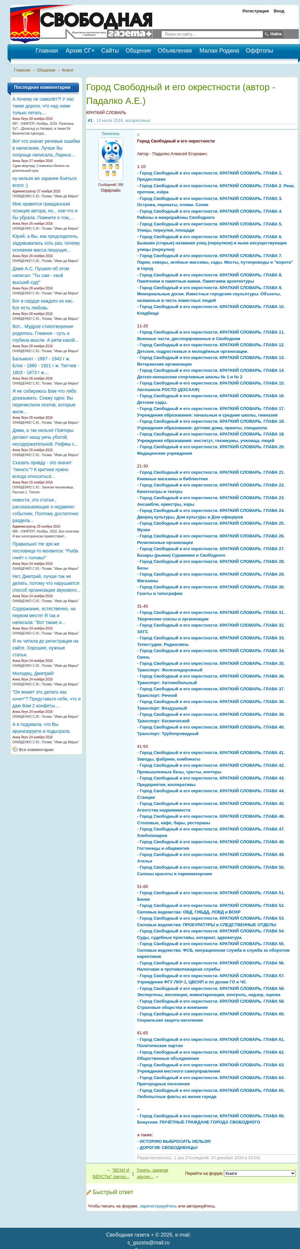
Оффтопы (259, 50)
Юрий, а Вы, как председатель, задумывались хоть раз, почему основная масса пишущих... (46, 243)
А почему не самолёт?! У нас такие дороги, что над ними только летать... (43, 105)
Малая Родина (219, 50)
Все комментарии (36, 749)
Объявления (175, 50)
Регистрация (256, 10)
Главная (22, 70)
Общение (138, 50)
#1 (90, 120)
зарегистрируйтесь (158, 1206)
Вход (279, 10)
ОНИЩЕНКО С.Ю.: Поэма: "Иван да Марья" (45, 196)
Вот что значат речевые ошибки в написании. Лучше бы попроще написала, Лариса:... (46, 148)
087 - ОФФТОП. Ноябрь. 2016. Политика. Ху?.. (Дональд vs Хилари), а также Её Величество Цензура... (43, 128)
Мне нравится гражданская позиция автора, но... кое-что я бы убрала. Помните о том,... (44, 210)
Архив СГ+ (80, 50)
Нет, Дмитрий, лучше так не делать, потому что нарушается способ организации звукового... (46, 583)
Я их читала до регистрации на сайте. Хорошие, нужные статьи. (45, 647)
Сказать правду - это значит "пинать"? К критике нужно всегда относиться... (42, 469)
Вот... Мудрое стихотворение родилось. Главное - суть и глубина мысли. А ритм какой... (45, 333)
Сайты (110, 50)
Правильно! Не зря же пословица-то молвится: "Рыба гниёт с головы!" (45, 550)
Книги (67, 70)
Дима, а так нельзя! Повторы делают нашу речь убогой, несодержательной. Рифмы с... (45, 437)
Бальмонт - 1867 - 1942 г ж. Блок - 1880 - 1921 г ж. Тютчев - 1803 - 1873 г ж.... (45, 365)
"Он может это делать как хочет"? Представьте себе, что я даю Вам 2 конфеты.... (46, 698)
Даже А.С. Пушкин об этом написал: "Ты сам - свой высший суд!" (40, 275)
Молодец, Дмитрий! (33, 673)
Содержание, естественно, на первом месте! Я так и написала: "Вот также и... (43, 615)
